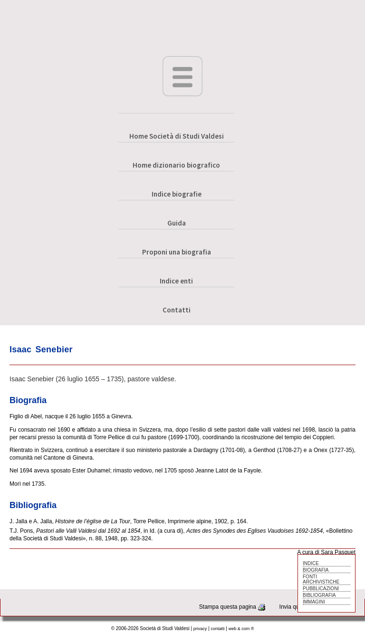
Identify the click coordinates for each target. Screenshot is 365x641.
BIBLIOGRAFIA (319, 595)
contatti (218, 628)
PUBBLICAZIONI (321, 588)
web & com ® (241, 628)
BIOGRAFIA (315, 570)
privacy (200, 628)
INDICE (311, 563)
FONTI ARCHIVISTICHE (321, 579)
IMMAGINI (314, 601)
